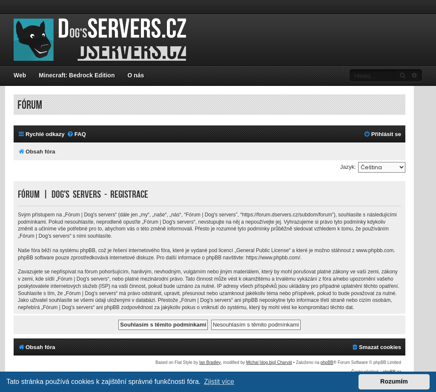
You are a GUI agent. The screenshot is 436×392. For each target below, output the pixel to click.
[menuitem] (76, 134)
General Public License (262, 250)
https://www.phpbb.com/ (273, 258)
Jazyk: (348, 167)
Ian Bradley (210, 362)
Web (20, 75)
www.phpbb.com (374, 250)
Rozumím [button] (394, 381)
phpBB (327, 362)
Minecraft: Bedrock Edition (77, 75)
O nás (135, 75)
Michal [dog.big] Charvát (269, 362)
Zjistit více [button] (219, 381)
